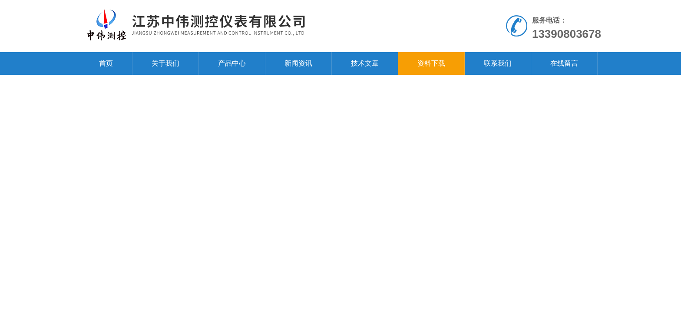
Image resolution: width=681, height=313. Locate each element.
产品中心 (232, 63)
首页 (106, 63)
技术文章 (365, 63)
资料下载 (431, 63)
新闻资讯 (298, 63)
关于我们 (165, 63)
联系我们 (498, 63)
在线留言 (564, 63)
